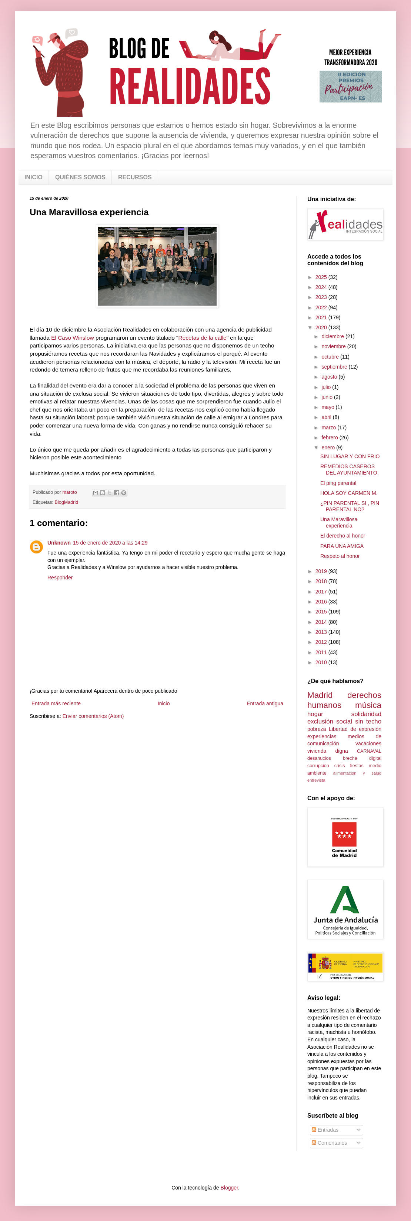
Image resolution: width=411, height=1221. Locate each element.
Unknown (59, 543)
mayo (328, 407)
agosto (329, 377)
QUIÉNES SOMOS (80, 177)
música (368, 705)
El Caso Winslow (72, 338)
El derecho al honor (342, 536)
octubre (330, 357)
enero (328, 447)
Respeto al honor (340, 556)
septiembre (334, 367)
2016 (321, 602)
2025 (321, 277)
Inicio (164, 703)
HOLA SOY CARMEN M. (349, 493)
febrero (330, 437)
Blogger (229, 1188)
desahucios (319, 758)
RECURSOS (135, 177)
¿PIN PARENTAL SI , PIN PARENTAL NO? (349, 506)
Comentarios (329, 1143)
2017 (321, 592)
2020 (321, 327)
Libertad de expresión (355, 729)
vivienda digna (327, 751)
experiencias (322, 736)
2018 (321, 581)
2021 (321, 317)
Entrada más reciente (56, 703)
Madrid (320, 695)
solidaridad (366, 714)
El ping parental (338, 483)
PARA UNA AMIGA (342, 546)
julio (326, 387)
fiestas (356, 765)
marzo (329, 427)
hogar (315, 714)
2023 (321, 297)
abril (327, 417)
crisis (339, 765)
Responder (60, 577)
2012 (321, 642)
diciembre (333, 336)
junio (327, 397)
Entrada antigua (265, 703)
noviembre (334, 346)
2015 (321, 612)
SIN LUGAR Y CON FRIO (350, 456)
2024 (321, 287)
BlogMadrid (66, 502)
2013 (321, 632)
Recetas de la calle (202, 338)
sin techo (368, 721)
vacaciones (368, 743)
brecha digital (362, 758)
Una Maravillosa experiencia (338, 522)
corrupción (318, 765)
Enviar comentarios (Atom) (93, 716)
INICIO (33, 177)
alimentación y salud (357, 773)
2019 (321, 571)
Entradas (325, 1130)
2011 (321, 652)
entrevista (316, 780)
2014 (321, 622)
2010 (321, 662)
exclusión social (329, 721)
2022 (321, 307)
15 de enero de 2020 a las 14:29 (110, 543)
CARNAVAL (369, 751)
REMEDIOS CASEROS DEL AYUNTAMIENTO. (349, 469)
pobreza (316, 729)
